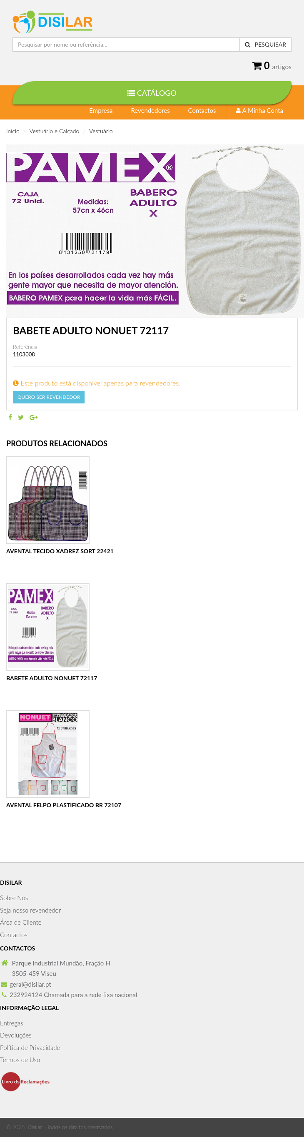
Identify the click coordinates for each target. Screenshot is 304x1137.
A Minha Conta (259, 110)
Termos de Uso (20, 1059)
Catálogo (152, 92)
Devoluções (16, 1035)
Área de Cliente (21, 922)
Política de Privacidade (30, 1047)
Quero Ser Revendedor (48, 397)
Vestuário (101, 130)
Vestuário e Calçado (55, 130)
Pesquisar (265, 44)
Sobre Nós (14, 897)
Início (13, 130)
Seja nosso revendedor (30, 910)
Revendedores (150, 110)
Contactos (202, 110)
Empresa (100, 110)
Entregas (11, 1023)
